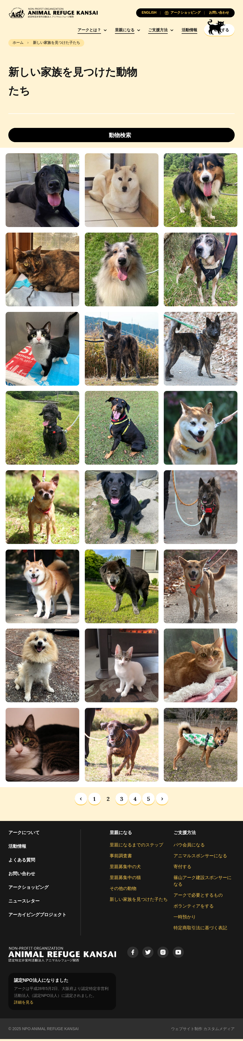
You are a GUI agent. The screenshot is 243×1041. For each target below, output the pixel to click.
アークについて (24, 834)
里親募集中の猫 (125, 879)
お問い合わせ (21, 875)
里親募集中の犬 (125, 868)
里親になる (110, 30)
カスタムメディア (219, 1030)
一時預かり (185, 918)
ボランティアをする (194, 907)
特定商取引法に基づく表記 (200, 929)
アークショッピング (28, 889)
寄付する (182, 868)
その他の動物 (123, 890)
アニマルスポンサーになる (200, 857)
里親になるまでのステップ (136, 846)
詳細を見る (23, 1004)
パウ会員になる (189, 846)
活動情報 (174, 30)
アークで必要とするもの (198, 896)
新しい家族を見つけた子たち (139, 901)
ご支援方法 (143, 30)
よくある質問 (21, 861)
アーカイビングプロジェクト (37, 916)
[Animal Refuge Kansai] (53, 12)
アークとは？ (74, 30)
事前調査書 (121, 857)
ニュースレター (24, 902)
